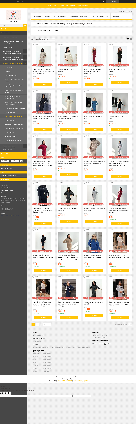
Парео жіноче (7, 47)
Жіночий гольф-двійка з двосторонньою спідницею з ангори (119, 210)
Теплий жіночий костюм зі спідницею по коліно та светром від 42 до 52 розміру (43, 163)
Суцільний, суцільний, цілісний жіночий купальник (13, 42)
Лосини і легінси (10, 112)
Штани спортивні (10, 136)
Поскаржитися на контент (64, 380)
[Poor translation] (7, 393)
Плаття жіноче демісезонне (13, 116)
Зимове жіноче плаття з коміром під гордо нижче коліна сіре (92, 71)
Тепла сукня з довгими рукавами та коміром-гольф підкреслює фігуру (43, 210)
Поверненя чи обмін (78, 16)
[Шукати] (25, 25)
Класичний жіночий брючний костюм (14, 80)
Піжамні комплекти (11, 75)
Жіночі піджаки (9, 132)
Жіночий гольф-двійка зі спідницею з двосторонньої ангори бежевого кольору (68, 257)
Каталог (48, 16)
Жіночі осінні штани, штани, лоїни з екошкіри (13, 103)
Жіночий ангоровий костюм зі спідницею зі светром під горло (94, 163)
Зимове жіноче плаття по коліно (67, 70)
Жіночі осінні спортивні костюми (15, 108)
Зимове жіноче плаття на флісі (93, 117)
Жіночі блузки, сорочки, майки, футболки (14, 86)
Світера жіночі (9, 120)
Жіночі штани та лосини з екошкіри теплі (13, 97)
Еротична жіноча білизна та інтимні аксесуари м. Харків (12, 52)
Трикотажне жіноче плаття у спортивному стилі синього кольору (68, 304)
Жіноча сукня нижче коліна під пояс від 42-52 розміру (43, 117)
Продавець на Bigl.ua (68, 379)
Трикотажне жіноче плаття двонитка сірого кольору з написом (119, 304)
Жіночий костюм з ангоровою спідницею (94, 209)
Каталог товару (6, 33)
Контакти (62, 16)
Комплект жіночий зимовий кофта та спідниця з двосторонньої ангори (119, 163)
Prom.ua (77, 377)
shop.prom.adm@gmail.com (10, 216)
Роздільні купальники (10, 37)
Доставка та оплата (100, 16)
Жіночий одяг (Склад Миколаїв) (13, 63)
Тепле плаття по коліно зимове (117, 70)
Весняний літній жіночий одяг (14, 128)
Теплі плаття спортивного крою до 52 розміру (67, 162)
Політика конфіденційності (80, 380)
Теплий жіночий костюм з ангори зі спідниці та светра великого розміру (119, 257)
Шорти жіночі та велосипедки (14, 124)
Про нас (116, 16)
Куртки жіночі (9, 67)
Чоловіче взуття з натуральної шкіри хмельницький (9, 148)
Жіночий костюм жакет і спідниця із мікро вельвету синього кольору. (93, 257)
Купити (43, 84)
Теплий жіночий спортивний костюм (14, 91)
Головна (37, 16)
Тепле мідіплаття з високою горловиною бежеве (68, 117)
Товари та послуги (42, 24)
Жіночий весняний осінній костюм (13, 141)
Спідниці (7, 71)
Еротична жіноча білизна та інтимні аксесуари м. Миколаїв (13, 58)
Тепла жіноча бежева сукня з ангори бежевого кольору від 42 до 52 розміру (43, 71)
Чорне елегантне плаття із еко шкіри (67, 209)
